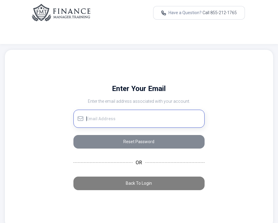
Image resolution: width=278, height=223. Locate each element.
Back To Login (139, 183)
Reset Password (138, 141)
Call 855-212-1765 (219, 12)
